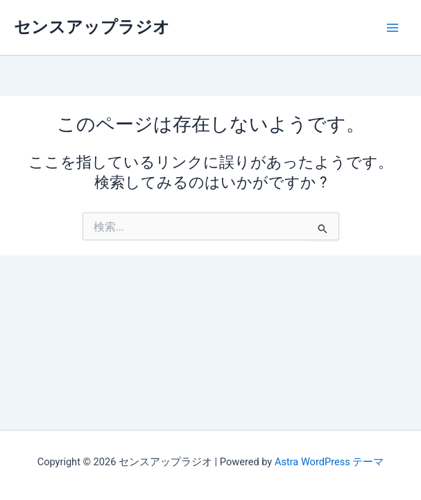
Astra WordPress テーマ (329, 462)
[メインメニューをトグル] (392, 27)
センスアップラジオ (92, 27)
